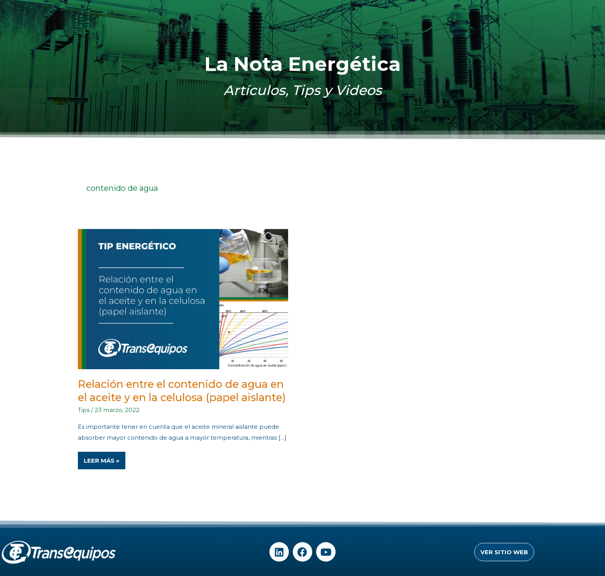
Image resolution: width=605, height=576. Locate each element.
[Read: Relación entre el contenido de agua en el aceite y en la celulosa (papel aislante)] (183, 298)
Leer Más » (102, 458)
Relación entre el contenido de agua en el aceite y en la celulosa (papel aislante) (182, 390)
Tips (84, 410)
